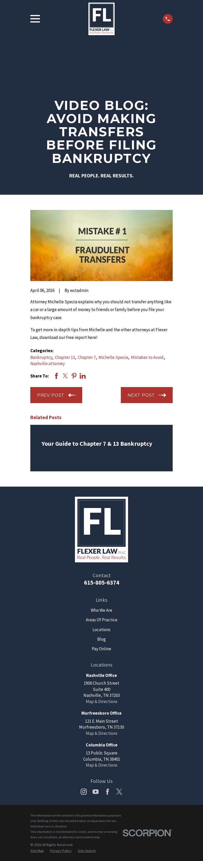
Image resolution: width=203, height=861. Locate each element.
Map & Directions (101, 701)
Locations (101, 629)
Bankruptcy (41, 357)
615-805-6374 (101, 582)
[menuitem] (37, 851)
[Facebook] (107, 792)
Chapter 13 (65, 357)
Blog (101, 639)
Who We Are (101, 610)
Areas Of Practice (101, 620)
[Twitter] (119, 792)
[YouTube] (96, 792)
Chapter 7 (87, 357)
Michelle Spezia (113, 357)
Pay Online (101, 649)
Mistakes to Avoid (147, 357)
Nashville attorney (47, 363)
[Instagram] (84, 792)
